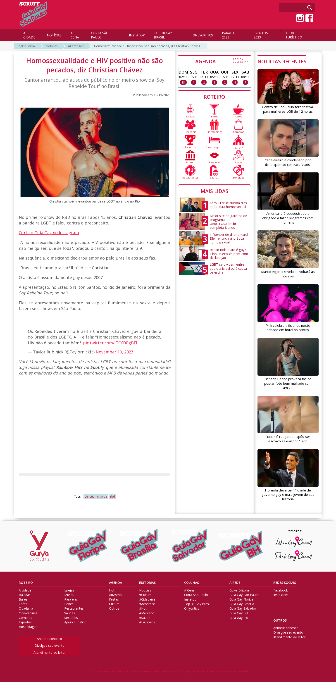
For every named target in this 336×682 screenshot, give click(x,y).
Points (69, 604)
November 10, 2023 (114, 352)
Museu (69, 595)
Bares (23, 599)
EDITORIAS (147, 583)
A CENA (75, 35)
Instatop (190, 599)
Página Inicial (26, 46)
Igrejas (69, 590)
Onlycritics (191, 608)
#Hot (143, 608)
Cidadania (26, 608)
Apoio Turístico (75, 622)
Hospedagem (28, 627)
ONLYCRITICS (203, 35)
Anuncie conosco (49, 639)
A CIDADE (29, 35)
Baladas (25, 595)
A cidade (25, 590)
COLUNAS (191, 583)
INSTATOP (137, 35)
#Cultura (145, 595)
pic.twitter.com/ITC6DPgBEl (110, 343)
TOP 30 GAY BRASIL (163, 35)
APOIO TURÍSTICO (294, 35)
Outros (114, 608)
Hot (111, 590)
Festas (114, 599)
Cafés (23, 604)
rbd (112, 496)
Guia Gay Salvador (242, 608)
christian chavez (96, 496)
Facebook (280, 590)
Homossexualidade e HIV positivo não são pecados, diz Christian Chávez (147, 46)
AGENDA (221, 61)
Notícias (52, 46)
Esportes (25, 622)
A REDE (234, 583)
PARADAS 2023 (229, 35)
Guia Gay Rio (238, 618)
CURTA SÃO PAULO (100, 35)
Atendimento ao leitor (49, 652)
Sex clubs (71, 618)
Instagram (280, 595)
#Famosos (76, 46)
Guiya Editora (239, 590)
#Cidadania (147, 599)
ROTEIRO (214, 96)
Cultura (114, 604)
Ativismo (115, 595)
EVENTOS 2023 (261, 35)
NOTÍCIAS (54, 35)
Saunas (69, 613)
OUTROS (280, 620)
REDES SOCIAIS (284, 583)
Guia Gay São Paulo (243, 595)
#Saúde (144, 618)
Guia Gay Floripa (241, 599)
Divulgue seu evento (49, 645)
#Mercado (146, 613)
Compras (25, 618)
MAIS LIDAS (214, 191)
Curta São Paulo (196, 595)
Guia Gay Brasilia (241, 604)
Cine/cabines (28, 613)
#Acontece (147, 604)
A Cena (189, 590)
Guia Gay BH (238, 613)
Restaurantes (74, 608)
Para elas (71, 599)
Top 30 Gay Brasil (197, 604)
